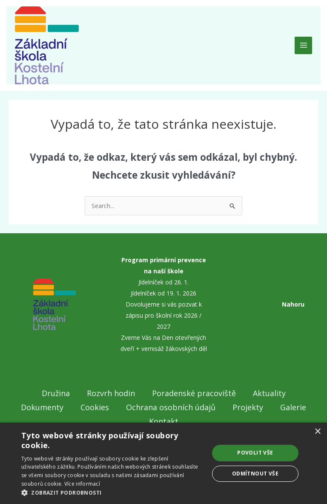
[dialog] (163, 463)
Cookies (94, 407)
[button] (112, 493)
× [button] (317, 432)
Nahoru (293, 304)
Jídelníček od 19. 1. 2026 (163, 293)
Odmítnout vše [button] (255, 473)
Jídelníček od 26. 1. (163, 282)
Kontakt (163, 421)
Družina (56, 393)
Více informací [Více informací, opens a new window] (82, 483)
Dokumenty (42, 407)
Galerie (293, 407)
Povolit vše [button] (255, 452)
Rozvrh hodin (111, 393)
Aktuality (269, 393)
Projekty (247, 407)
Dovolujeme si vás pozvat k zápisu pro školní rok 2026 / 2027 (164, 315)
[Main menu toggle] (303, 45)
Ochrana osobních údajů (170, 407)
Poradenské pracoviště (194, 393)
